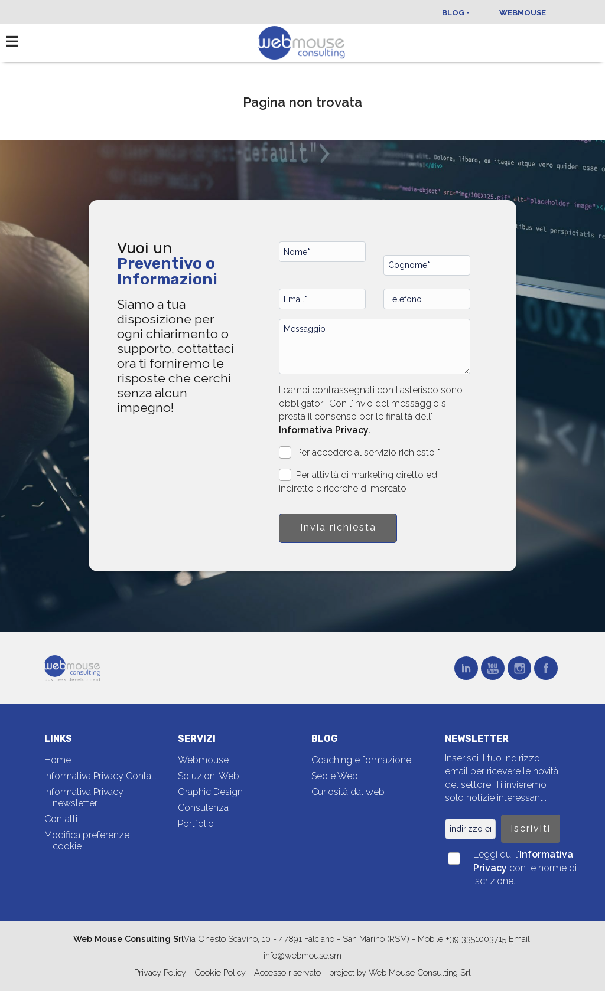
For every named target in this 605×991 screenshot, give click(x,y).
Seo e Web (334, 775)
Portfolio (196, 823)
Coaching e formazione (361, 760)
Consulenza (203, 807)
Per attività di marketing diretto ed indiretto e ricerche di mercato (358, 481)
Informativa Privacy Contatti (101, 775)
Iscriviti (530, 828)
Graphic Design (210, 791)
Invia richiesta (338, 527)
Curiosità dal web (348, 791)
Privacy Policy (161, 972)
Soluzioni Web (208, 775)
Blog (453, 12)
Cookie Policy (220, 972)
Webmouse (522, 12)
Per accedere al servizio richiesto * (359, 452)
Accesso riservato (287, 972)
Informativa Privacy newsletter (83, 797)
